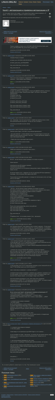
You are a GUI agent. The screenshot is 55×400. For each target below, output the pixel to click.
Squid (8, 377)
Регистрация (46, 2)
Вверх (52, 394)
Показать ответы (13, 72)
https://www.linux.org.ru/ (6, 397)
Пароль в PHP (37, 382)
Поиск (20, 4)
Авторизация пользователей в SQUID (16, 386)
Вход (52, 2)
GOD (11, 81)
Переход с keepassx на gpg (40, 380)
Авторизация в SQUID (12, 375)
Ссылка (4, 28)
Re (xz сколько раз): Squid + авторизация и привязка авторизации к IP (25, 323)
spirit (11, 112)
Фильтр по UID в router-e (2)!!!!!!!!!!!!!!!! (45, 32)
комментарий (11, 55)
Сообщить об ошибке (5, 395)
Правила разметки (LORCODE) (20, 394)
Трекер (39, 2)
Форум (34, 2)
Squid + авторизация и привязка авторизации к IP (26, 10)
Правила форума (10, 394)
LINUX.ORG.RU (9, 2)
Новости (21, 2)
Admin (9, 7)
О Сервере (3, 394)
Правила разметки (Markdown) (34, 394)
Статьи (30, 2)
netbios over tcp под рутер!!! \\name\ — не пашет (10, 32)
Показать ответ (13, 52)
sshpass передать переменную (41, 378)
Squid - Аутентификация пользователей (17, 379)
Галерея (26, 2)
